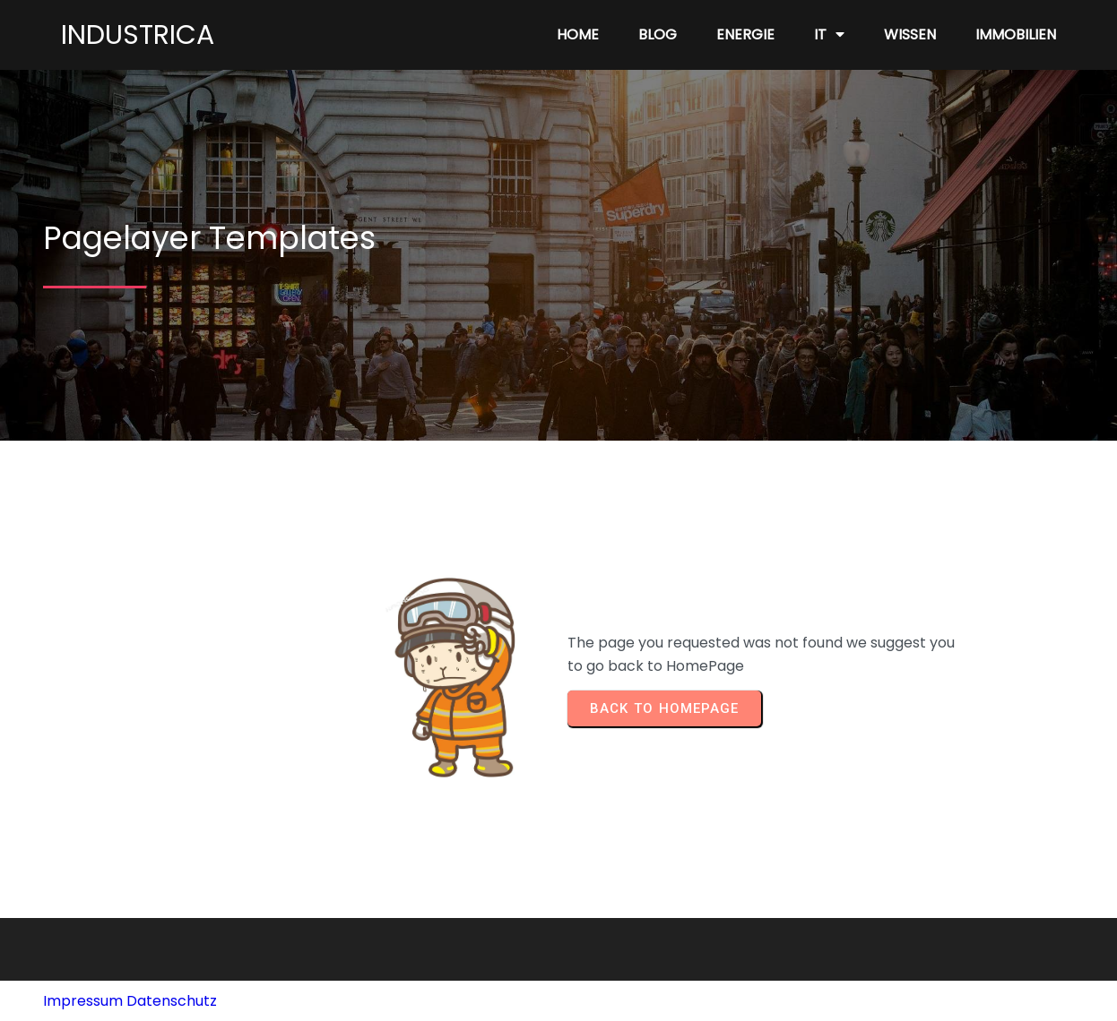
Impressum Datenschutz (130, 1001)
